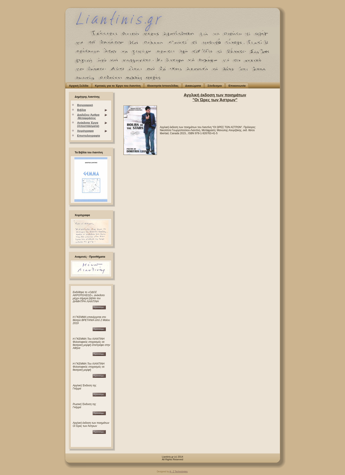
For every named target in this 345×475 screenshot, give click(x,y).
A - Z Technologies (178, 471)
